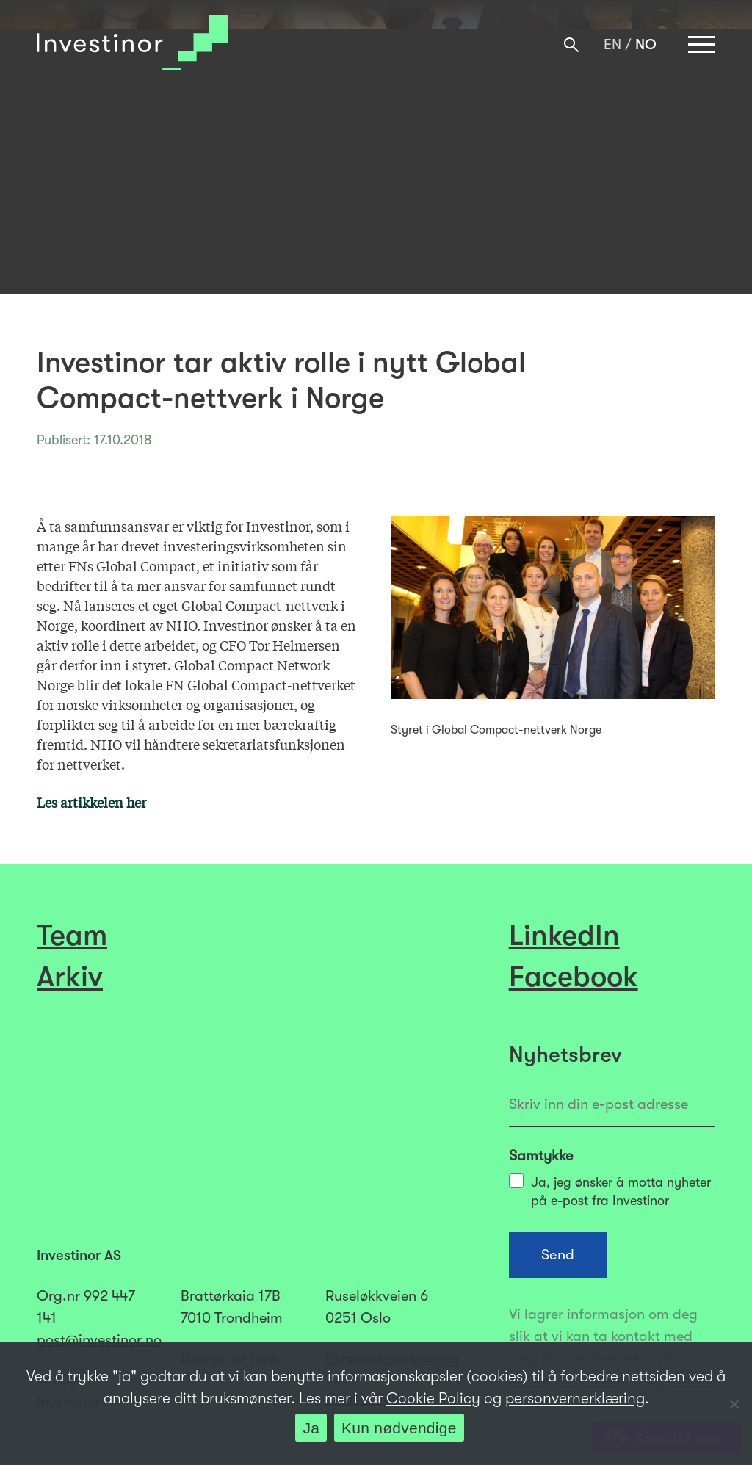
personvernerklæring (575, 1398)
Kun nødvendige (398, 1427)
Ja (311, 1427)
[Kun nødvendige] (733, 1404)
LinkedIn (564, 935)
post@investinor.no (99, 1339)
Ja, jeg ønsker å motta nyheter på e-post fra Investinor (610, 1190)
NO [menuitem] (646, 45)
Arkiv (70, 977)
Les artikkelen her (91, 801)
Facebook (573, 977)
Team (72, 935)
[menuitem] (612, 44)
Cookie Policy (433, 1398)
